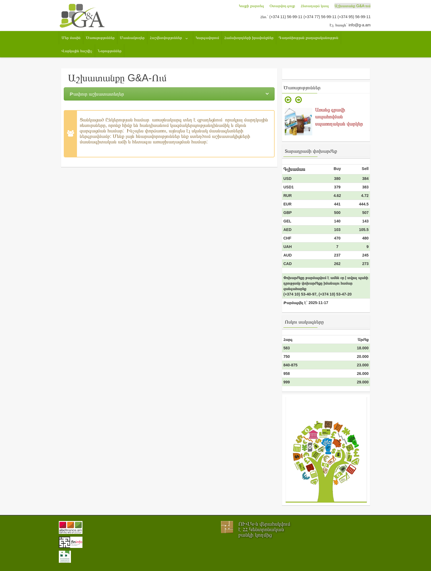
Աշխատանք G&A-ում (353, 6)
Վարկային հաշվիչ (76, 51)
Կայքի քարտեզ (251, 6)
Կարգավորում (207, 37)
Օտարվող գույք (282, 6)
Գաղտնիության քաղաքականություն (308, 37)
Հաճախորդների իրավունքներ (248, 37)
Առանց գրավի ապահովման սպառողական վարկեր (339, 117)
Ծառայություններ (100, 37)
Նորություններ (109, 51)
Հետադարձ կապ (315, 6)
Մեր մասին (71, 37)
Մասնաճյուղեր (132, 37)
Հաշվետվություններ (166, 37)
